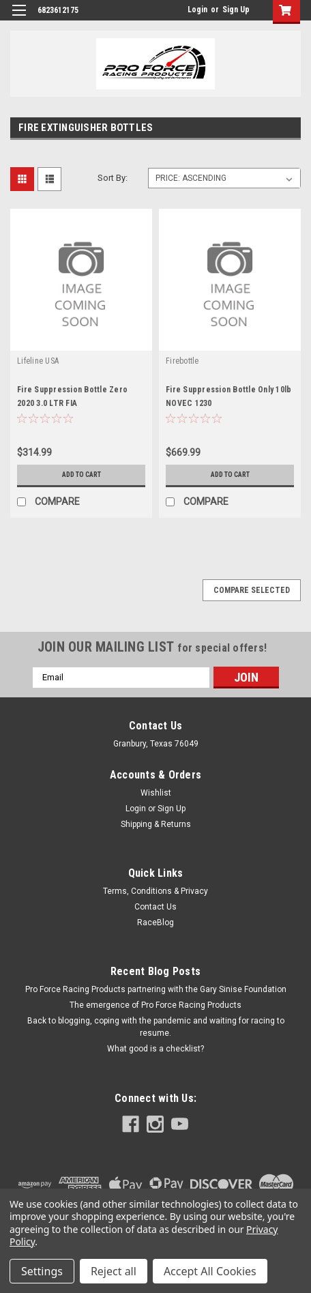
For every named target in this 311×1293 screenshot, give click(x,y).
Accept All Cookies (210, 1271)
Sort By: (113, 178)
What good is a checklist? (155, 1049)
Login (197, 9)
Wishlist (155, 793)
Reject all (113, 1271)
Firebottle (182, 361)
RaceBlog (155, 922)
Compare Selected (251, 590)
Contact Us (155, 907)
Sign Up (236, 9)
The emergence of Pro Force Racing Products (155, 1005)
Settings (42, 1271)
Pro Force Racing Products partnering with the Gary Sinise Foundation (155, 989)
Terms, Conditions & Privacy (155, 891)
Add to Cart (81, 474)
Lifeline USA (38, 361)
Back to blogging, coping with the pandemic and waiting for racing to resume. (155, 1027)
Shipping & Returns (156, 824)
